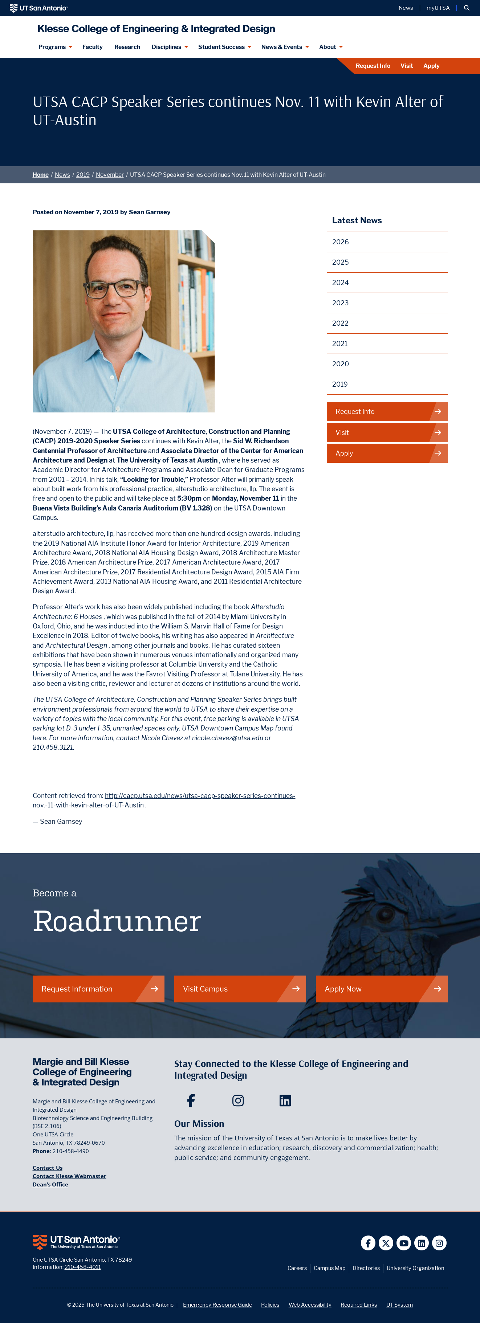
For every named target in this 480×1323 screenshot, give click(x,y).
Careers (297, 1268)
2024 (340, 282)
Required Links (359, 1305)
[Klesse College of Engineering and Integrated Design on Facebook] (192, 1103)
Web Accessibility (310, 1305)
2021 (339, 343)
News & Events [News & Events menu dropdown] (281, 47)
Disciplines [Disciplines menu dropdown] (166, 47)
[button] (466, 8)
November (110, 174)
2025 (340, 262)
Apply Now (383, 988)
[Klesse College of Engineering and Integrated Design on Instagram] (240, 1103)
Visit (406, 65)
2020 (340, 364)
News (62, 174)
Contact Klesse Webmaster (69, 1176)
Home (41, 174)
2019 (83, 174)
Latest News (357, 220)
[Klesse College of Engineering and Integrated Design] (155, 26)
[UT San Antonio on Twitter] (386, 1243)
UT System (399, 1305)
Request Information (100, 988)
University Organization (415, 1268)
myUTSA (438, 8)
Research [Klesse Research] (127, 47)
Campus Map (330, 1268)
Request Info (373, 65)
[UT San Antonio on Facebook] (368, 1243)
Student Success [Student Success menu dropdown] (221, 47)
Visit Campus (242, 988)
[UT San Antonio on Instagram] (439, 1243)
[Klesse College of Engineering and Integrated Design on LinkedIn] (287, 1103)
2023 (340, 303)
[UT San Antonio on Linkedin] (421, 1243)
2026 (340, 242)
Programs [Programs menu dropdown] (52, 47)
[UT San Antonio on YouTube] (403, 1243)
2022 (340, 323)
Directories (366, 1268)
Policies (270, 1305)
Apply (431, 65)
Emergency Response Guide (217, 1305)
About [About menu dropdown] (327, 47)
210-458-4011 (83, 1267)
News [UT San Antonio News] (406, 8)
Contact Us (47, 1167)
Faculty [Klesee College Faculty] (92, 47)
